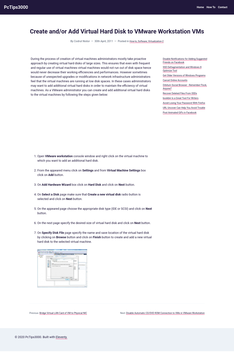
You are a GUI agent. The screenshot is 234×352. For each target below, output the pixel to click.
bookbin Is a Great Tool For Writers (180, 99)
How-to (131, 42)
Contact (222, 7)
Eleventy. (61, 338)
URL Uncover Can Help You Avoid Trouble (184, 108)
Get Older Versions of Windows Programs (184, 76)
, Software (141, 42)
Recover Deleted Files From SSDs (180, 94)
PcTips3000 (17, 8)
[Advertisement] (91, 126)
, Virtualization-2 (156, 42)
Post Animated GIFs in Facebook (179, 113)
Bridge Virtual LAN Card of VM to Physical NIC (63, 314)
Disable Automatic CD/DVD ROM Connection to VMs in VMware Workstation (165, 314)
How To (211, 7)
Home (200, 7)
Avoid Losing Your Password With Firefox (184, 103)
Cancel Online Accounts (175, 81)
